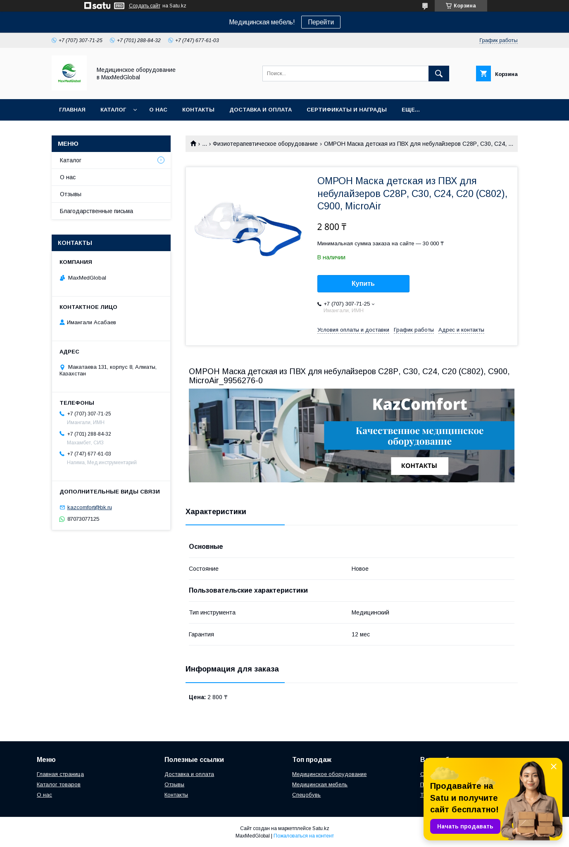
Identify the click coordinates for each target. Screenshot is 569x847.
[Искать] (439, 73)
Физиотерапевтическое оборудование (265, 143)
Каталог (113, 110)
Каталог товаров (59, 784)
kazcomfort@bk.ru (89, 507)
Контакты (198, 110)
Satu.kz (320, 828)
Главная (72, 110)
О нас (158, 110)
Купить (363, 283)
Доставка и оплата (260, 110)
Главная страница (60, 774)
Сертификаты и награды (347, 110)
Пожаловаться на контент (304, 836)
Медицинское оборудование (329, 774)
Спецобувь (306, 795)
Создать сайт (144, 6)
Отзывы (70, 194)
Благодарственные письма (96, 211)
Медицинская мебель (320, 784)
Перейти (321, 22)
